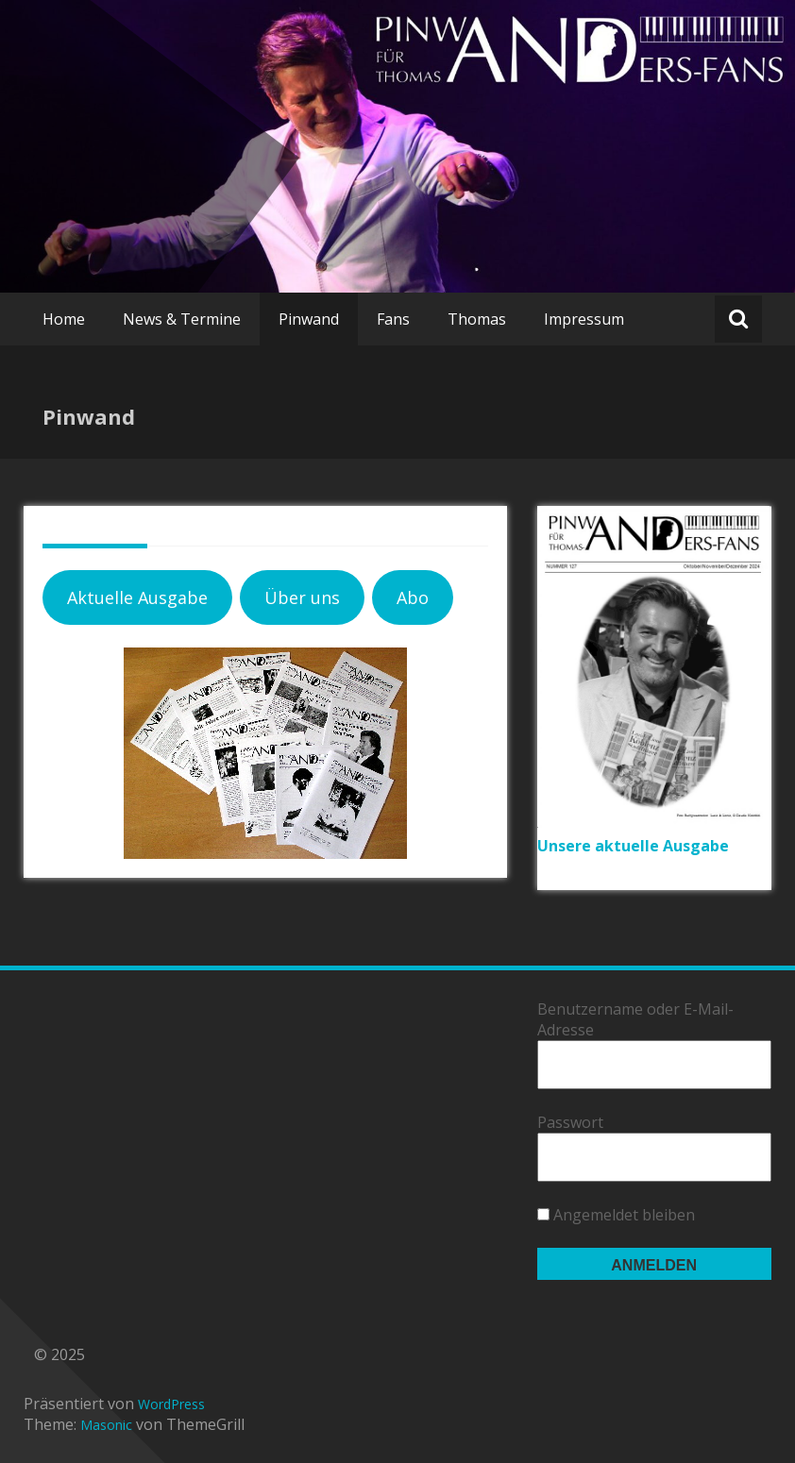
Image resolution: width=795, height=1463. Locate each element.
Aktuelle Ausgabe (137, 597)
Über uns (302, 597)
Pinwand (309, 319)
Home (63, 319)
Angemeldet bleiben (616, 1214)
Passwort (570, 1122)
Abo (413, 597)
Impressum (584, 319)
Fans (393, 319)
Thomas (477, 319)
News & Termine (182, 319)
